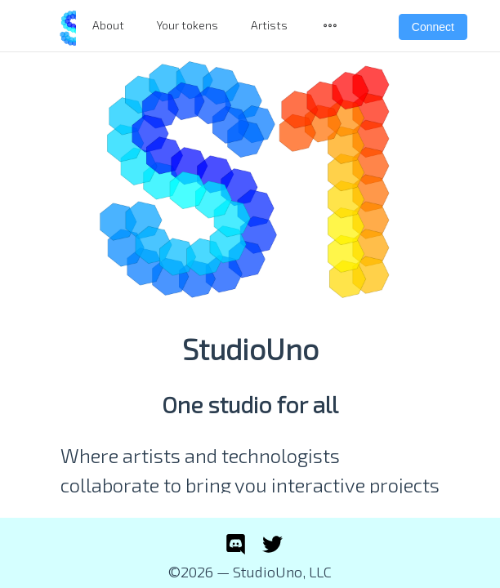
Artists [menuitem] (269, 25)
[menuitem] (330, 26)
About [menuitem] (108, 25)
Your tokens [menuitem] (187, 25)
